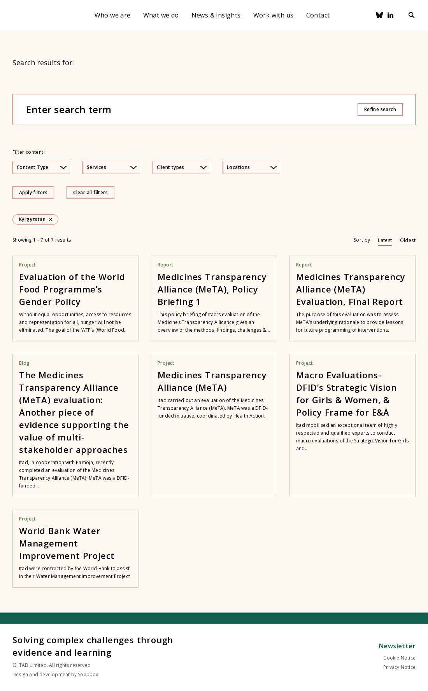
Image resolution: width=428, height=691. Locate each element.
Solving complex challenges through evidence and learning (92, 646)
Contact (318, 15)
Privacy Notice (399, 667)
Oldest (408, 240)
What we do (161, 15)
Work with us (273, 15)
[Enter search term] (191, 109)
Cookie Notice (399, 657)
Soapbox (88, 674)
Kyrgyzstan (32, 219)
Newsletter (397, 646)
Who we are (113, 15)
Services (112, 167)
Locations (252, 167)
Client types (182, 167)
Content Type (42, 167)
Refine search (380, 109)
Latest (385, 240)
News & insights (216, 15)
